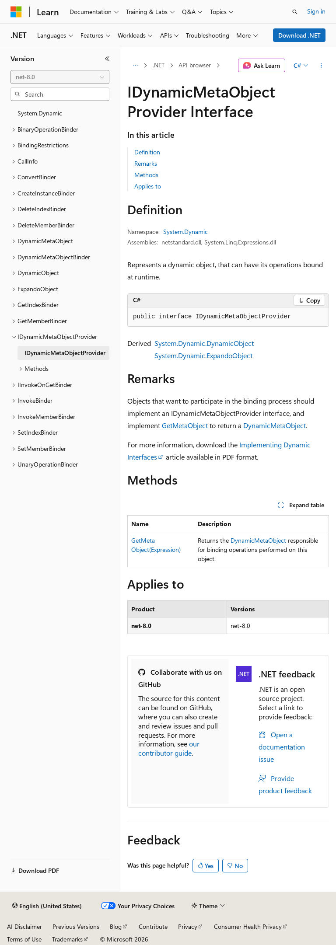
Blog (116, 926)
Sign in (316, 11)
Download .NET (299, 35)
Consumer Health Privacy (248, 926)
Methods (146, 175)
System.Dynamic (185, 231)
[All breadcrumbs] (135, 66)
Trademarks (67, 939)
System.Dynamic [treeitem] (40, 113)
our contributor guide (169, 748)
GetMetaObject (185, 425)
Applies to (147, 186)
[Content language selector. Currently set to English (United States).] (47, 906)
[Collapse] (107, 58)
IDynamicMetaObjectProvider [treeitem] (64, 353)
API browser (194, 65)
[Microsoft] (16, 11)
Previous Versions (75, 926)
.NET (158, 65)
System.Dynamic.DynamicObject (204, 343)
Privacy (187, 926)
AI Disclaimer (24, 926)
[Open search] (295, 12)
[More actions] (321, 66)
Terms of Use (24, 939)
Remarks (145, 163)
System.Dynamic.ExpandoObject (203, 355)
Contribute (153, 926)
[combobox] (59, 77)
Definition (147, 152)
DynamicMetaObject (274, 425)
